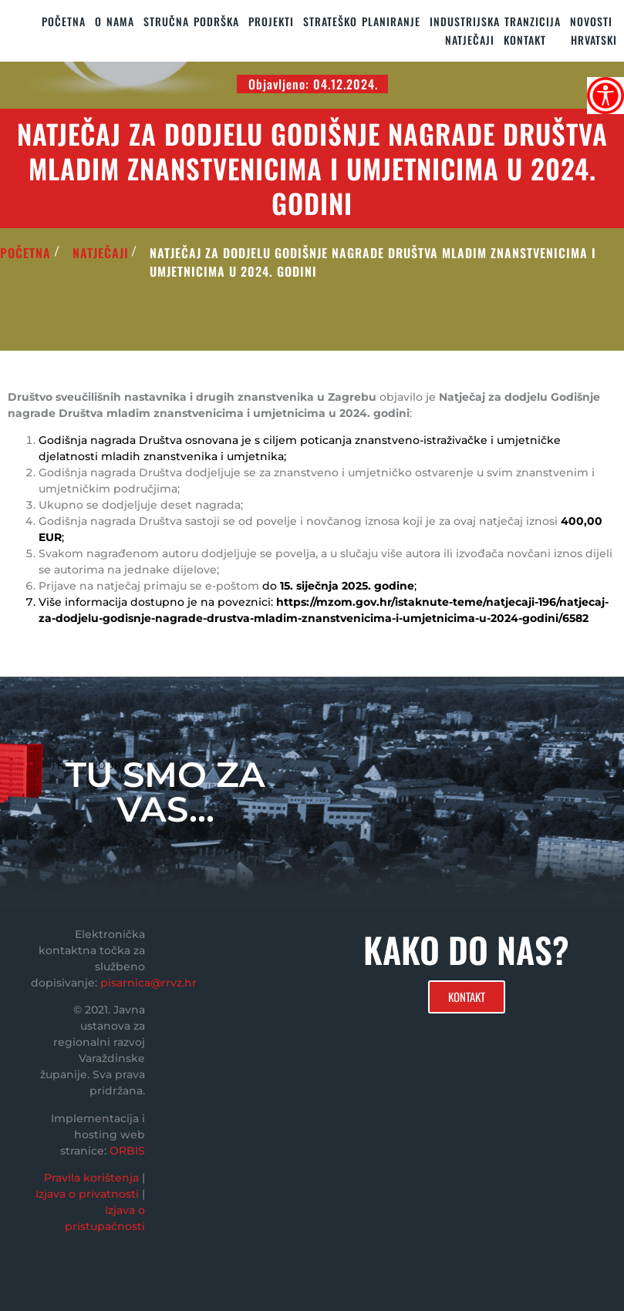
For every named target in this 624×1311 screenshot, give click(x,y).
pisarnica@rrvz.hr (148, 983)
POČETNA (25, 253)
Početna (64, 21)
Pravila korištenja (91, 1178)
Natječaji (469, 40)
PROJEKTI (271, 21)
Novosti (591, 21)
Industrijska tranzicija (495, 21)
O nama (114, 21)
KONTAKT (525, 40)
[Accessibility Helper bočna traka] (605, 95)
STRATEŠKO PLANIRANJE (361, 21)
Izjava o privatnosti (87, 1194)
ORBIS (127, 1151)
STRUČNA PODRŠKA (191, 21)
